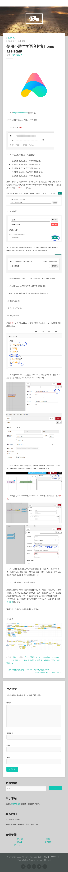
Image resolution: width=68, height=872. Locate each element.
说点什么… (11, 38)
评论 (8, 703)
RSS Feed (47, 860)
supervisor (23, 660)
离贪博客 (48, 842)
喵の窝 (19, 842)
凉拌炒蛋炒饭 (17, 55)
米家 (58, 660)
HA (39, 657)
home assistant (53, 657)
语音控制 (9, 663)
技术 (15, 657)
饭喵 (34, 18)
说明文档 (9, 602)
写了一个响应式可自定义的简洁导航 (47, 672)
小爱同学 (46, 660)
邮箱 (8, 745)
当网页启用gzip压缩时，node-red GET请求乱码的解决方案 (28, 670)
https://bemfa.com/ (20, 113)
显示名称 (10, 733)
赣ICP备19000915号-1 (52, 857)
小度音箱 (38, 660)
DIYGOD (20, 839)
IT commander (19, 845)
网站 (8, 757)
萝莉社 (48, 839)
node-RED (14, 660)
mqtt (8, 660)
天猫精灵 (31, 660)
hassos (44, 657)
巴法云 (53, 660)
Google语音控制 (31, 657)
